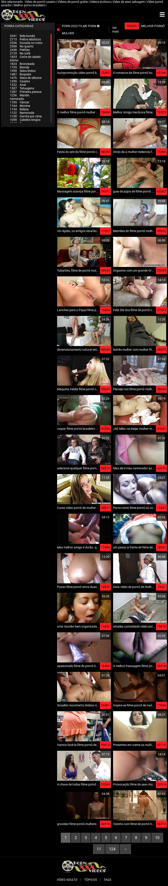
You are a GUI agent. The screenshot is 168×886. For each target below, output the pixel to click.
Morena (20, 105)
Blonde (19, 67)
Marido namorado (19, 97)
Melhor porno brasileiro (30, 5)
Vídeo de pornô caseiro (40, 1)
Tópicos (90, 879)
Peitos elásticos (25, 39)
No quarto (21, 46)
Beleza (19, 109)
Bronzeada (22, 64)
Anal (18, 85)
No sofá (20, 53)
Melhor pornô (153, 26)
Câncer (19, 102)
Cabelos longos (25, 119)
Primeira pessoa (26, 92)
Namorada (22, 112)
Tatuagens (22, 88)
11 (99, 849)
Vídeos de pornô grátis (73, 1)
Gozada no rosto (26, 43)
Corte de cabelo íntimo (25, 58)
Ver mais (115, 29)
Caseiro (20, 81)
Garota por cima (26, 116)
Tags (107, 879)
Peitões (20, 50)
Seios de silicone (26, 78)
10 (157, 837)
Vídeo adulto (67, 879)
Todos (132, 26)
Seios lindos (23, 71)
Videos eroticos (100, 1)
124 (112, 849)
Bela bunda (22, 36)
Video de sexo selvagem (129, 1)
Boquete (20, 74)
